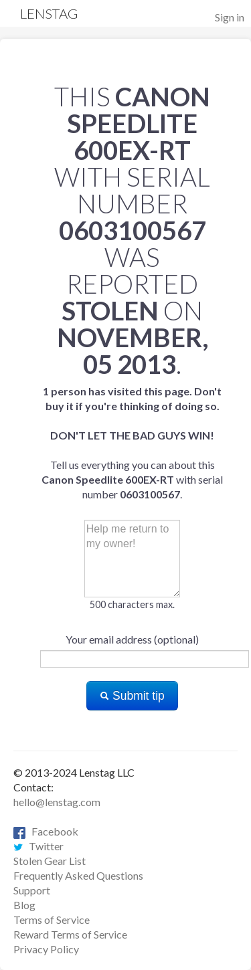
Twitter (38, 846)
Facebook (45, 831)
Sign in (229, 17)
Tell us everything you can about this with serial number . (132, 442)
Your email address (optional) (132, 639)
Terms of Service (51, 919)
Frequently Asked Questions (78, 875)
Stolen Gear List (49, 860)
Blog (24, 904)
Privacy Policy (46, 949)
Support (31, 890)
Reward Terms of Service (70, 934)
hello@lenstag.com (56, 801)
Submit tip (132, 695)
